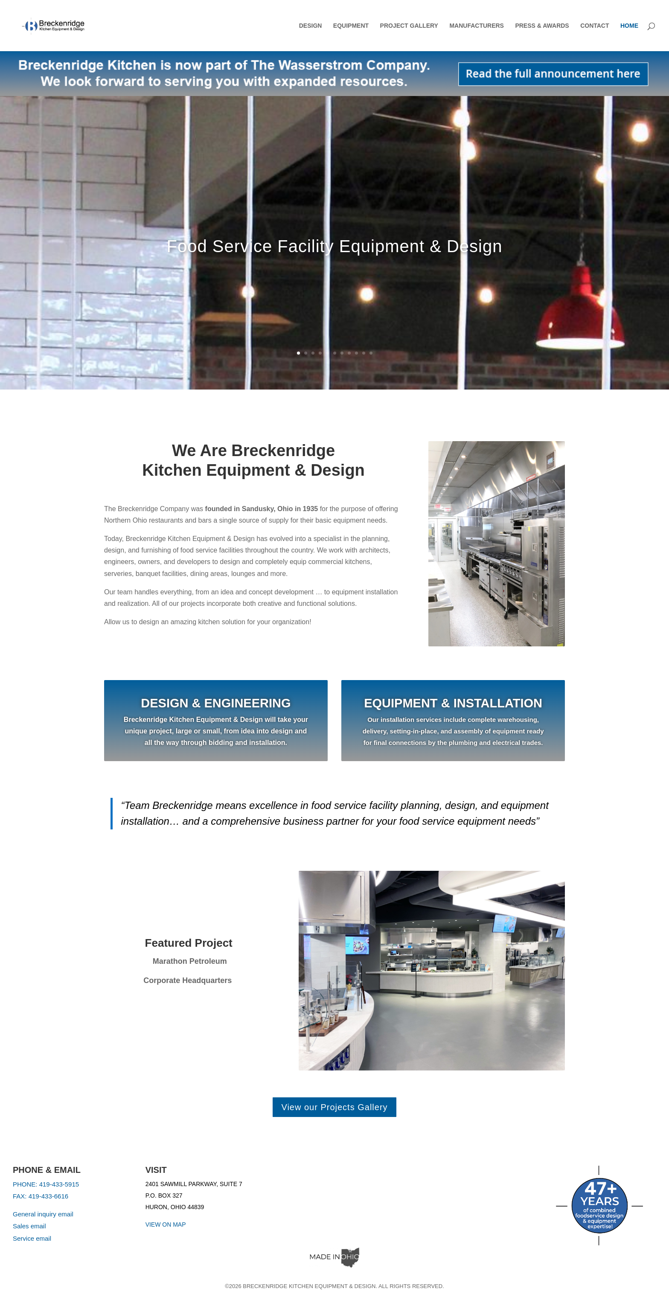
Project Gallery (409, 26)
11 (370, 353)
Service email (32, 1238)
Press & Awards (542, 26)
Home (629, 26)
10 (363, 353)
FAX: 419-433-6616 (40, 1196)
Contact (594, 26)
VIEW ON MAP (165, 1224)
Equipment (351, 26)
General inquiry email (43, 1214)
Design (310, 26)
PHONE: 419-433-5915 (46, 1184)
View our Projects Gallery (334, 1107)
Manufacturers (476, 26)
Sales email (29, 1226)
